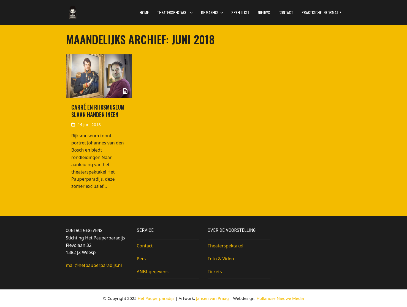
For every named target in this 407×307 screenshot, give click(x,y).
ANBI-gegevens (153, 272)
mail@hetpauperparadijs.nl (94, 265)
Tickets (215, 272)
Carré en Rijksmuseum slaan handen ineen (97, 111)
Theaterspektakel (225, 246)
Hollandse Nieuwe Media (280, 298)
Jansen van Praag (212, 298)
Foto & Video (221, 259)
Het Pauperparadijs (156, 298)
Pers (141, 259)
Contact (145, 246)
